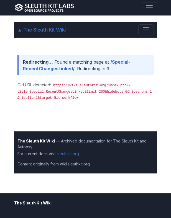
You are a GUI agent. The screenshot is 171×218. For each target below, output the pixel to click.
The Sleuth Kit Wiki (41, 30)
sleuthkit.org (68, 153)
